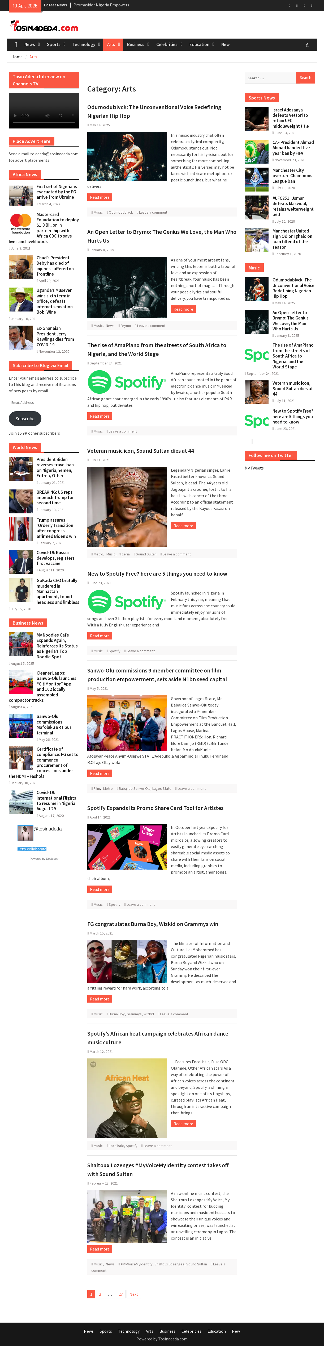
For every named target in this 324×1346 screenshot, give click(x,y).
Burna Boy (117, 1014)
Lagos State (161, 788)
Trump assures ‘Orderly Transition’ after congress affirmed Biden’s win (56, 528)
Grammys (134, 1014)
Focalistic (116, 1145)
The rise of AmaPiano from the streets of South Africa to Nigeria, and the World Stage (293, 356)
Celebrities (167, 44)
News (29, 44)
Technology (83, 44)
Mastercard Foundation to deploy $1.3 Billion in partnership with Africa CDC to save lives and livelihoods (44, 227)
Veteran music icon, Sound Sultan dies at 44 (140, 450)
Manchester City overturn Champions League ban (292, 175)
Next (133, 1294)
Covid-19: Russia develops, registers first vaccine (56, 558)
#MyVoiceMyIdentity (137, 1264)
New (225, 44)
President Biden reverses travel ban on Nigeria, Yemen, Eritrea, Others (55, 467)
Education (199, 44)
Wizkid (149, 1014)
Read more (100, 197)
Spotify (114, 651)
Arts (111, 44)
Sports (54, 44)
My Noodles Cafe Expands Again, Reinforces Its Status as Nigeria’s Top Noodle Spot (57, 646)
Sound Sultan (146, 554)
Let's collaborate (32, 849)
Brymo (126, 325)
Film (97, 788)
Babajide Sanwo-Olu (134, 788)
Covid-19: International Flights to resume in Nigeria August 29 (56, 801)
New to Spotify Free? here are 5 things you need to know (157, 573)
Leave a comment (153, 212)
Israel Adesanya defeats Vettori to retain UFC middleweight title (291, 118)
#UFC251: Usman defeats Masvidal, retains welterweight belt (293, 206)
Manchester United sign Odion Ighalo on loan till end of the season (292, 239)
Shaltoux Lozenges (169, 1264)
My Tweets (254, 468)
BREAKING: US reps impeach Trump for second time (55, 497)
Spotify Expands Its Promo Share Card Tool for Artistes (155, 808)
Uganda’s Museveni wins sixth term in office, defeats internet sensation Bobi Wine (55, 301)
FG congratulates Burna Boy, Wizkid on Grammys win (152, 924)
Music (98, 212)
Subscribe (25, 419)
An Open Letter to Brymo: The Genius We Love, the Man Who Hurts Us (291, 321)
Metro (98, 554)
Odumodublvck (121, 212)
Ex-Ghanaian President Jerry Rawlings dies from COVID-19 (55, 336)
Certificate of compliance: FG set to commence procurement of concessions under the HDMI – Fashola (44, 762)
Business (135, 44)
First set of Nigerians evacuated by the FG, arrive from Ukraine (57, 192)
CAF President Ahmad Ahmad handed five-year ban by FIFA (293, 147)
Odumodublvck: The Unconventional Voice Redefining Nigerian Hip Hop (293, 288)
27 (121, 1294)
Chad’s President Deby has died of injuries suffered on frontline (55, 266)
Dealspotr (52, 858)
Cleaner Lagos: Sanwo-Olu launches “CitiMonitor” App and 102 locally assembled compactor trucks (42, 686)
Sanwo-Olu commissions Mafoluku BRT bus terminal (54, 724)
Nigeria (124, 554)
